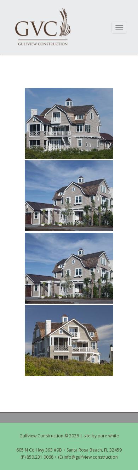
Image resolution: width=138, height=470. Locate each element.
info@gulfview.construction (91, 457)
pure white (108, 436)
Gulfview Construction (43, 26)
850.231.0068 (40, 457)
